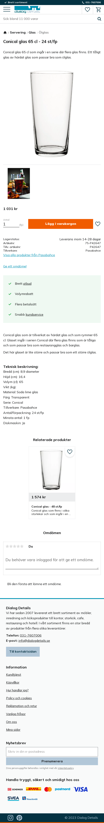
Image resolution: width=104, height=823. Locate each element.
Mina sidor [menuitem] (13, 730)
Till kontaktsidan (22, 651)
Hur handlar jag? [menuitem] (17, 690)
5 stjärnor (22, 546)
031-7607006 (31, 635)
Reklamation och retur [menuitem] (21, 706)
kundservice (34, 314)
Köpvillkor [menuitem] (12, 682)
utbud (27, 283)
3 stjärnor (14, 546)
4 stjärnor (18, 546)
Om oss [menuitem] (11, 722)
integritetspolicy (66, 768)
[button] (6, 9)
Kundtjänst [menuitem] (13, 675)
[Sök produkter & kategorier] (49, 19)
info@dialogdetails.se (34, 641)
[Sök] (99, 19)
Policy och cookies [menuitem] (19, 698)
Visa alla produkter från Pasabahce (29, 255)
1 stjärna (7, 546)
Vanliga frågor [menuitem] (16, 714)
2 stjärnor (11, 546)
